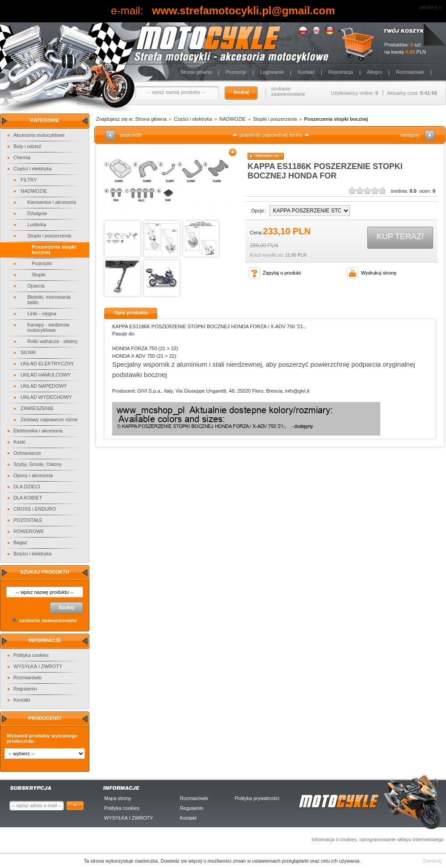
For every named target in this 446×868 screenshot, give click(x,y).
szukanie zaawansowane (288, 91)
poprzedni (131, 135)
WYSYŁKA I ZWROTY (37, 666)
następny (410, 135)
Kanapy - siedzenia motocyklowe (48, 327)
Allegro (374, 72)
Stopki (39, 274)
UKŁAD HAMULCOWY (46, 374)
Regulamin (25, 688)
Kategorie (44, 120)
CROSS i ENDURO (34, 509)
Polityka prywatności (257, 798)
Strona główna (195, 72)
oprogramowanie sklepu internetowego (401, 839)
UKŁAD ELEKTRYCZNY (47, 363)
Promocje (236, 72)
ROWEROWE (28, 531)
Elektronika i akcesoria (38, 430)
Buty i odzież (27, 146)
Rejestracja (340, 72)
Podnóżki (42, 263)
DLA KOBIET (27, 497)
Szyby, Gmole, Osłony (37, 464)
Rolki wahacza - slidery (52, 341)
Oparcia (36, 285)
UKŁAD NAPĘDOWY (44, 386)
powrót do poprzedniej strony (270, 135)
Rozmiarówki (410, 72)
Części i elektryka (32, 168)
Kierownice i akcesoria (51, 202)
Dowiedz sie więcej (181, 861)
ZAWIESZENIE (37, 408)
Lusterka (36, 224)
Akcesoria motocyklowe (39, 135)
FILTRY (29, 179)
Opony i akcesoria (33, 475)
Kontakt (306, 72)
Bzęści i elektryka (32, 553)
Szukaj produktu (44, 572)
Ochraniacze (27, 453)
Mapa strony (117, 798)
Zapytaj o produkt (282, 272)
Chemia (21, 157)
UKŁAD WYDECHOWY (46, 397)
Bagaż (20, 542)
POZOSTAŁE (27, 520)
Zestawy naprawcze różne (49, 419)
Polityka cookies (31, 655)
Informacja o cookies (334, 839)
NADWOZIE (34, 191)
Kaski (19, 442)
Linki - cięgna (41, 313)
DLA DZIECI (26, 486)
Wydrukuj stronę (378, 272)
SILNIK (28, 352)
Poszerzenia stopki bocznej (336, 119)
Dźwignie (37, 213)
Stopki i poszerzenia (49, 235)
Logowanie (272, 72)
